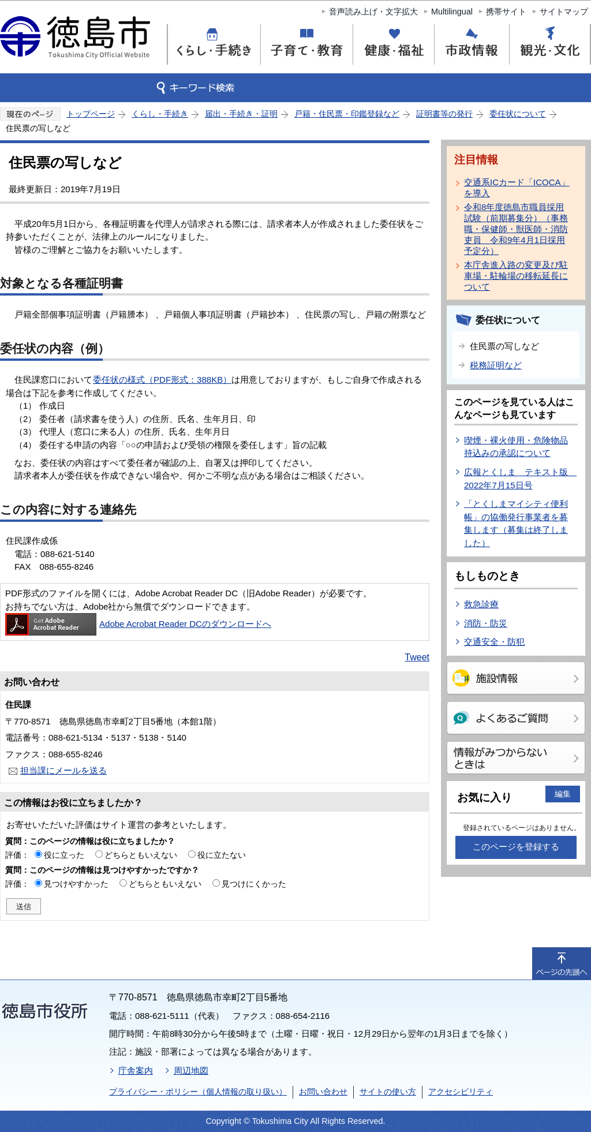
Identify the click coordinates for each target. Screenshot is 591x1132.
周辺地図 (191, 1070)
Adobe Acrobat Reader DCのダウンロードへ (138, 624)
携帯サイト (506, 11)
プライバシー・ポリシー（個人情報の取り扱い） (198, 1091)
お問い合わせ (323, 1091)
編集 (563, 793)
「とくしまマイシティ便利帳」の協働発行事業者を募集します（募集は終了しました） (516, 523)
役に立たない (221, 855)
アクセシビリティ (460, 1091)
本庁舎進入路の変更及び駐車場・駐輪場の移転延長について (516, 276)
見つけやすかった (76, 883)
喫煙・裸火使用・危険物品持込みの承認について (516, 446)
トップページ (90, 113)
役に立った (64, 855)
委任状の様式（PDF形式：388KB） (162, 379)
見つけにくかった (254, 883)
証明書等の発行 (444, 113)
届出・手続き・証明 (241, 113)
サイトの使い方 (388, 1091)
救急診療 (481, 604)
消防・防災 (485, 623)
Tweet (417, 657)
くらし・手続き (160, 113)
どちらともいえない (140, 855)
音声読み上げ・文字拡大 (373, 11)
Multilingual (452, 11)
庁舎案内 (135, 1070)
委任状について (517, 113)
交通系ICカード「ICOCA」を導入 (517, 187)
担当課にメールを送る (63, 770)
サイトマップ (564, 11)
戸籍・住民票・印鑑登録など (346, 113)
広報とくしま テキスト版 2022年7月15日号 (520, 478)
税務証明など (496, 365)
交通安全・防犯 (494, 642)
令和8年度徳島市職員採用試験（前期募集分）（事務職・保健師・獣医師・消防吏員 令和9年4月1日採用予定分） (516, 229)
